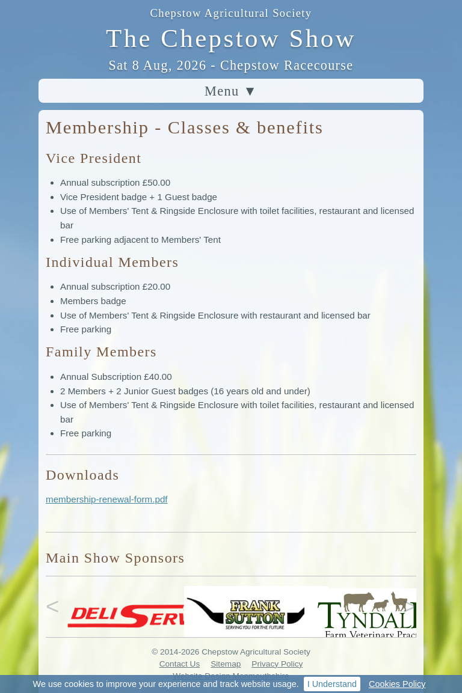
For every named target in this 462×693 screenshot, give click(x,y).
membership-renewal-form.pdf (107, 499)
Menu (231, 91)
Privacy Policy (277, 663)
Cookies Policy (397, 684)
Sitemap (226, 663)
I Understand (332, 684)
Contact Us (179, 663)
